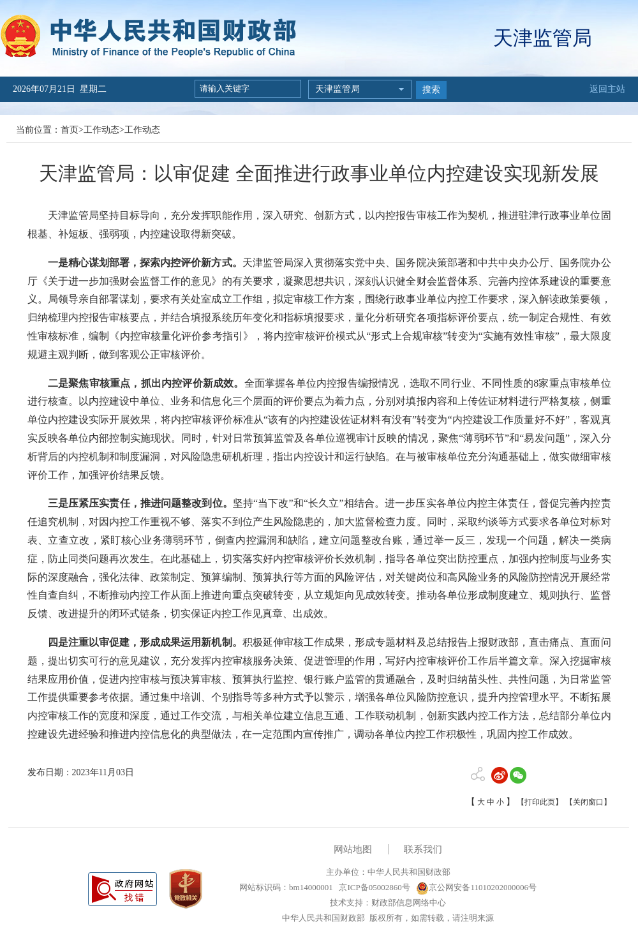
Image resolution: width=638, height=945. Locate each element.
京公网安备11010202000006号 (476, 887)
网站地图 (353, 849)
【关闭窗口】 (588, 802)
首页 (69, 130)
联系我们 (423, 849)
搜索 (431, 89)
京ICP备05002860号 (373, 887)
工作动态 (101, 130)
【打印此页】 (540, 802)
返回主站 (607, 89)
